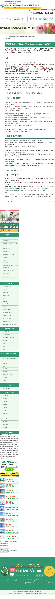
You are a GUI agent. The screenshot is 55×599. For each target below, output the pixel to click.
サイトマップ (5, 279)
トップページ (3, 19)
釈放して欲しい (6, 295)
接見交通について (7, 301)
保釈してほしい (6, 298)
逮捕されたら (6, 289)
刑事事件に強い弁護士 (17, 19)
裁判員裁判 (5, 340)
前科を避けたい (6, 307)
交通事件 (5, 401)
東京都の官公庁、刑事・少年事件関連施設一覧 (10, 266)
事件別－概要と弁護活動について (10, 359)
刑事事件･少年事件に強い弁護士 (10, 244)
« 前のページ (8, 201)
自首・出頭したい (6, 321)
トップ (6, 36)
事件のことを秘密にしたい (9, 318)
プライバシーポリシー (8, 276)
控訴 (4, 343)
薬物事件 (11, 36)
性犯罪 (4, 366)
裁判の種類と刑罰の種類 (8, 337)
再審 (4, 349)
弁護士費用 (38, 19)
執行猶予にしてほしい (8, 312)
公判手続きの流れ (7, 332)
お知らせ (5, 398)
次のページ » (51, 201)
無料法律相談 (31, 19)
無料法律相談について (29, 579)
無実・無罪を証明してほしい (9, 315)
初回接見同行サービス (24, 19)
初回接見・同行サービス (8, 254)
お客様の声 (5, 395)
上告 (4, 346)
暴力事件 (5, 363)
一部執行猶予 (17, 196)
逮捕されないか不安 (7, 286)
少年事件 (5, 407)
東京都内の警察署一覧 (8, 270)
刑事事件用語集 (6, 388)
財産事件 (5, 369)
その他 (4, 380)
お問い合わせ (52, 19)
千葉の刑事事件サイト (6, 543)
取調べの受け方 (6, 292)
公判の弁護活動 (6, 334)
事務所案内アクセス (45, 19)
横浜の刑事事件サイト (6, 545)
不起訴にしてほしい (7, 309)
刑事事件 (5, 404)
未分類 (4, 416)
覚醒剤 (16, 186)
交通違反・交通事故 (7, 374)
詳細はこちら (2, 458)
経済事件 (5, 419)
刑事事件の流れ (10, 19)
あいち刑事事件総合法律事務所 (8, 541)
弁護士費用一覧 (6, 257)
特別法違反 (5, 377)
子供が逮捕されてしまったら (9, 324)
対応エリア (5, 263)
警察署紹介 (5, 424)
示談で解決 (5, 304)
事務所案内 (5, 260)
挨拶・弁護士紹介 (7, 248)
